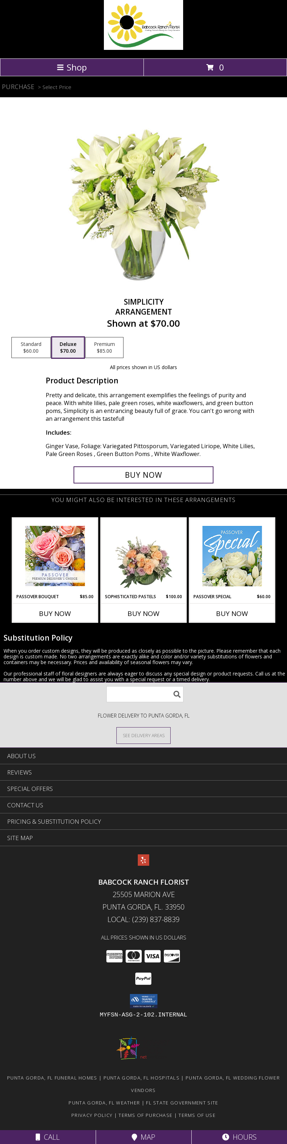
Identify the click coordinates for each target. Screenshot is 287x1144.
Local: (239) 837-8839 (143, 919)
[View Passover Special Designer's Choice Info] (232, 556)
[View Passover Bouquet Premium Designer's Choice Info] (55, 556)
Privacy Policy (91, 1115)
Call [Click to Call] (48, 1137)
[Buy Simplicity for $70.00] (143, 474)
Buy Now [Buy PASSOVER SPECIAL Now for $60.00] (232, 613)
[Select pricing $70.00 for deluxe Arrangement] (68, 347)
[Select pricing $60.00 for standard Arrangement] (31, 347)
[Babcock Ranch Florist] (143, 48)
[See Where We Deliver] (143, 735)
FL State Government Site (182, 1102)
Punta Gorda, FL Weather (104, 1102)
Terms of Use (197, 1115)
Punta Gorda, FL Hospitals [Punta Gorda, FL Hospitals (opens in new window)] (142, 1078)
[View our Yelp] (143, 863)
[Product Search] (144, 694)
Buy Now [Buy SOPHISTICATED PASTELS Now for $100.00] (143, 613)
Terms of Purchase (145, 1115)
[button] (143, 1001)
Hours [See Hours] (239, 1137)
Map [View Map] (143, 1137)
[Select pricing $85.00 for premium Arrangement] (104, 347)
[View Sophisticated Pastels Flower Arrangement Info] (143, 556)
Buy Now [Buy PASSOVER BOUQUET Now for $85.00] (55, 613)
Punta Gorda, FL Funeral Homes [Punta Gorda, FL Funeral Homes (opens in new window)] (52, 1078)
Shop (72, 67)
